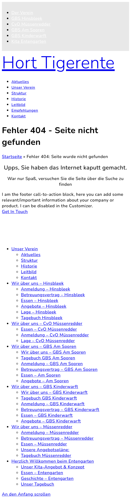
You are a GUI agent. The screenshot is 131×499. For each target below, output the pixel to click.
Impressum (22, 239)
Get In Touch (15, 211)
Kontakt (19, 227)
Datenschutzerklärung (34, 233)
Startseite (12, 156)
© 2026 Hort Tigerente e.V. (30, 217)
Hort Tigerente (58, 62)
